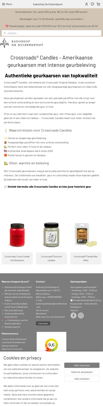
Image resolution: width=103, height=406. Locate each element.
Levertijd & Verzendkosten (13, 342)
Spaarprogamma (12, 327)
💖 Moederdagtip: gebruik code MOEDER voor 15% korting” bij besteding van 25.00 (51, 26)
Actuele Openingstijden (83, 300)
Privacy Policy (8, 352)
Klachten (5, 355)
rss (70, 401)
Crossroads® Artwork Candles (51, 258)
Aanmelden (43, 323)
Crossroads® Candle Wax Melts (86, 258)
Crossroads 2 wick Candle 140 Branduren (17, 258)
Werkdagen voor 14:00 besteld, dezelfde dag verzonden (51, 19)
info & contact (42, 310)
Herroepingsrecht (9, 359)
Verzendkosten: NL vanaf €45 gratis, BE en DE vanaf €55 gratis (51, 11)
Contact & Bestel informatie (14, 339)
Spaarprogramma (10, 345)
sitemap (66, 401)
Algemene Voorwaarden (12, 349)
